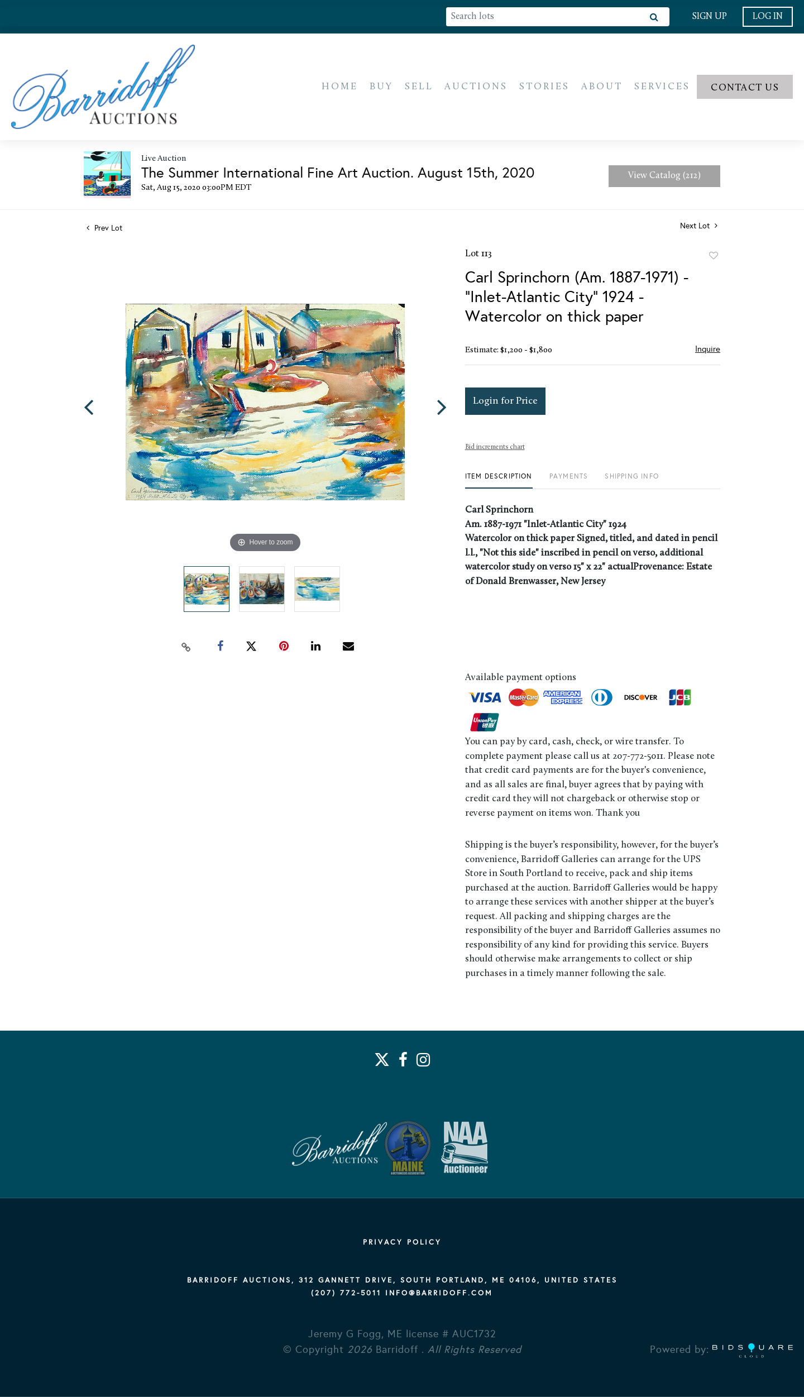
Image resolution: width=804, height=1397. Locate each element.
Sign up (709, 16)
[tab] (499, 483)
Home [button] (340, 88)
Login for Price (505, 404)
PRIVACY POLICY (402, 1242)
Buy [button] (381, 88)
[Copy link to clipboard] (186, 649)
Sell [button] (419, 88)
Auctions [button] (476, 88)
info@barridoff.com (439, 1293)
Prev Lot (104, 231)
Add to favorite (713, 258)
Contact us (745, 89)
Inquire (707, 352)
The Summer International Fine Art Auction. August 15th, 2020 (337, 175)
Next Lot (698, 228)
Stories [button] (544, 88)
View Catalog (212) (664, 178)
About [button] (602, 88)
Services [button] (662, 88)
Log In (768, 16)
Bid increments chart (495, 450)
